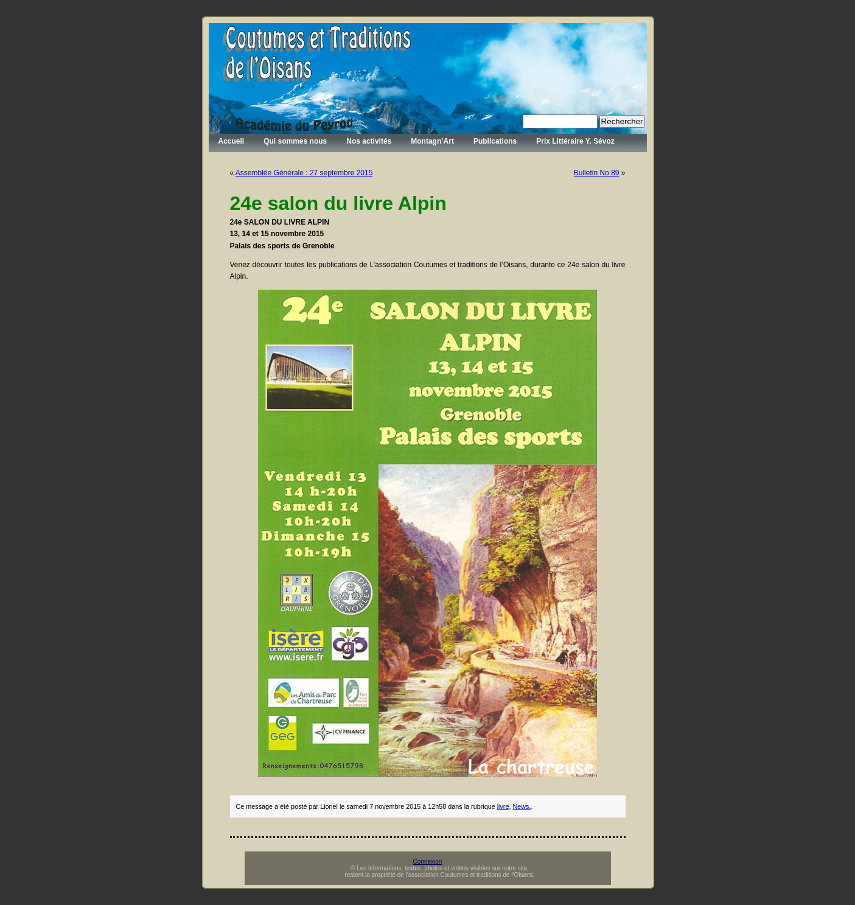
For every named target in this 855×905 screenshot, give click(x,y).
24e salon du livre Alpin (338, 203)
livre (503, 806)
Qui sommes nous (295, 141)
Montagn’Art (432, 141)
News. (521, 806)
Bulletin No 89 (596, 173)
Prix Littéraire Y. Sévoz (575, 141)
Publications (495, 141)
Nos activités (368, 141)
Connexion (427, 861)
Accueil (231, 141)
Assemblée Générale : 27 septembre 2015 (304, 173)
